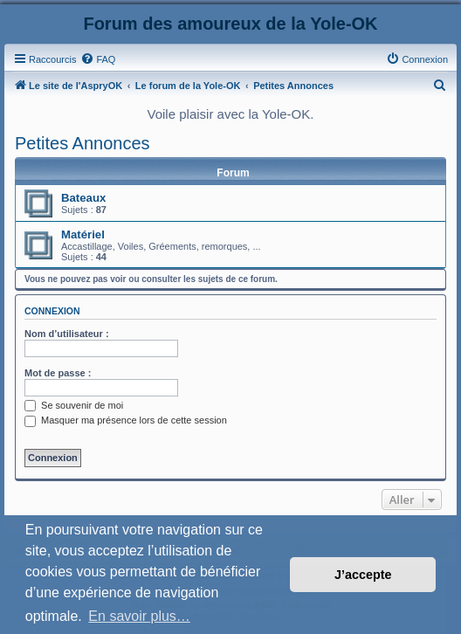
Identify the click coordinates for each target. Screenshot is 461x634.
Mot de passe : (57, 373)
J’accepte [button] (363, 575)
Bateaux (83, 197)
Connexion (52, 311)
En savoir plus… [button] (139, 616)
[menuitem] (97, 59)
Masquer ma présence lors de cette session (125, 420)
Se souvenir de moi (73, 405)
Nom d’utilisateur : (66, 333)
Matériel (83, 234)
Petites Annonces (82, 143)
